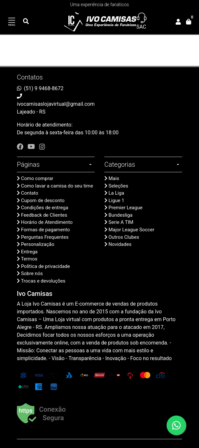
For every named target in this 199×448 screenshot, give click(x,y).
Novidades (120, 244)
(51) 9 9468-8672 (44, 88)
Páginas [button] (28, 164)
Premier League (126, 208)
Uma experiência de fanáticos (99, 4)
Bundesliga (121, 215)
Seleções (118, 186)
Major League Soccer (131, 230)
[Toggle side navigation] (11, 21)
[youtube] (32, 147)
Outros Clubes (124, 237)
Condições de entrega (44, 208)
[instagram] (42, 147)
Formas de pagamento (45, 230)
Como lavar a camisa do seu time (57, 186)
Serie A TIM (121, 222)
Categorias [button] (119, 164)
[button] (178, 21)
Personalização (37, 244)
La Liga (116, 193)
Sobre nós (32, 273)
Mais (114, 178)
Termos (29, 259)
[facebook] (21, 147)
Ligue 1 (116, 200)
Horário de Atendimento (47, 222)
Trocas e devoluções (43, 281)
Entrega (29, 252)
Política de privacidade (45, 266)
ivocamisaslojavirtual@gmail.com (56, 104)
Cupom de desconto (42, 200)
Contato (29, 193)
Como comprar (37, 178)
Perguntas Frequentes (45, 237)
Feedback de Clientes (44, 215)
